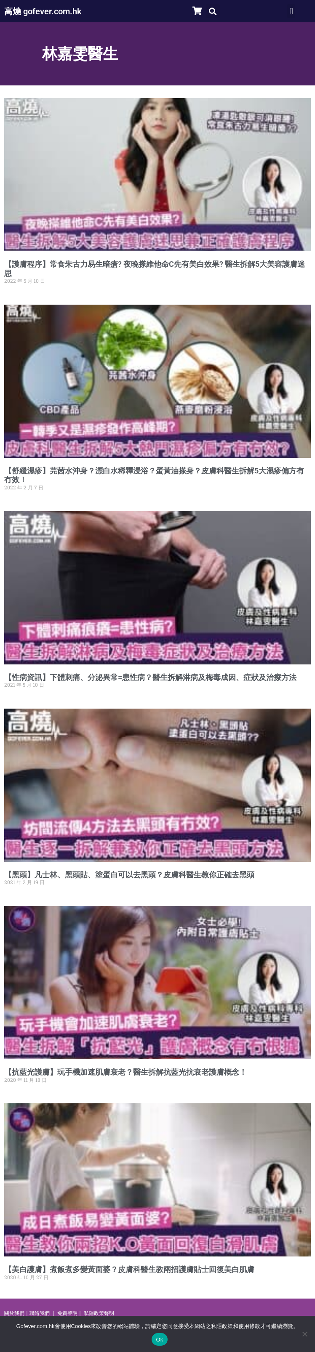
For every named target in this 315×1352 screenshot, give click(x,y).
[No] (304, 1334)
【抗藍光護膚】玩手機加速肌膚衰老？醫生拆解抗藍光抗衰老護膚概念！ (125, 1072)
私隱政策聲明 (99, 1313)
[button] (213, 11)
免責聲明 (67, 1313)
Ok (159, 1339)
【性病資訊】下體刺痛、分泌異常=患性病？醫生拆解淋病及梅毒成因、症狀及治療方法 (150, 677)
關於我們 (14, 1313)
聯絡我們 (39, 1313)
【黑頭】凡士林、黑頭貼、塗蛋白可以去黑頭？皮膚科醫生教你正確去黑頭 (129, 874)
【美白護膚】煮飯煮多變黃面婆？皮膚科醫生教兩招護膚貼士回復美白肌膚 (129, 1269)
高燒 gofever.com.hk (43, 11)
